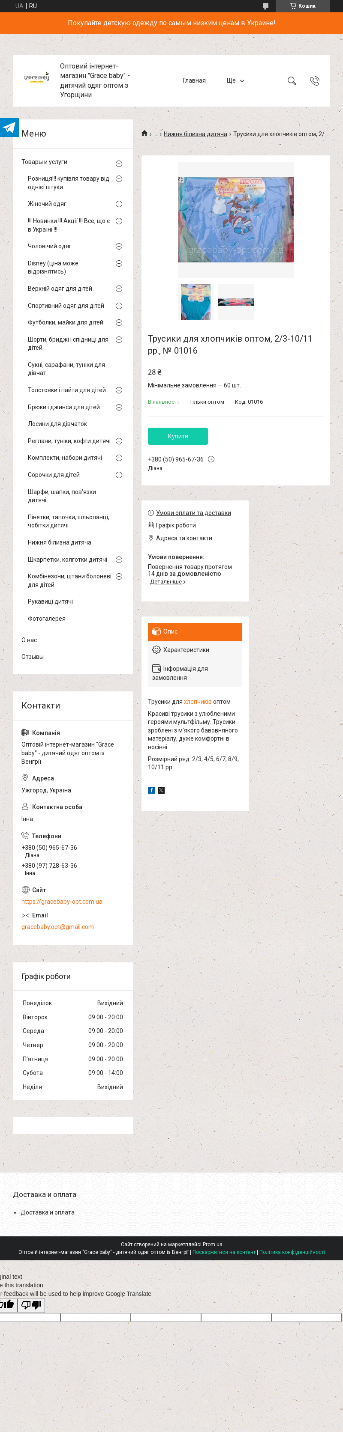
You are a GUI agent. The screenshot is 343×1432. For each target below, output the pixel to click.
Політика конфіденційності (292, 1252)
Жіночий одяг (47, 203)
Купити (178, 436)
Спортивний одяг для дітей (66, 305)
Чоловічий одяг (50, 246)
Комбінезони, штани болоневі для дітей (69, 580)
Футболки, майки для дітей (65, 322)
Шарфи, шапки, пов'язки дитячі (62, 496)
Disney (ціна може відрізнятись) (53, 267)
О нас (29, 640)
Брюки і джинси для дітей (64, 407)
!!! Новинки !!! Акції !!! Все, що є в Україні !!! (69, 225)
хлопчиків (198, 701)
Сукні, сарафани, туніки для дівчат (66, 369)
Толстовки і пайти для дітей (67, 390)
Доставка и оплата (48, 1212)
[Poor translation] (31, 1305)
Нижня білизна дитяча (195, 134)
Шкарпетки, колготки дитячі (67, 559)
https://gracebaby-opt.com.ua (61, 901)
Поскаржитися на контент (224, 1252)
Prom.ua (213, 1244)
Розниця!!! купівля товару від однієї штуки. (68, 183)
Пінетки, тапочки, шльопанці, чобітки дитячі (68, 521)
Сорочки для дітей (54, 474)
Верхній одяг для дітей (60, 288)
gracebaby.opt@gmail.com (57, 926)
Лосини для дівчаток (57, 423)
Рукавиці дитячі (50, 601)
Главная (194, 80)
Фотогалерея (47, 618)
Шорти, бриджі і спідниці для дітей (68, 343)
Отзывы (32, 656)
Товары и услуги (44, 161)
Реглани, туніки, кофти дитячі (69, 441)
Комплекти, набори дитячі (65, 457)
